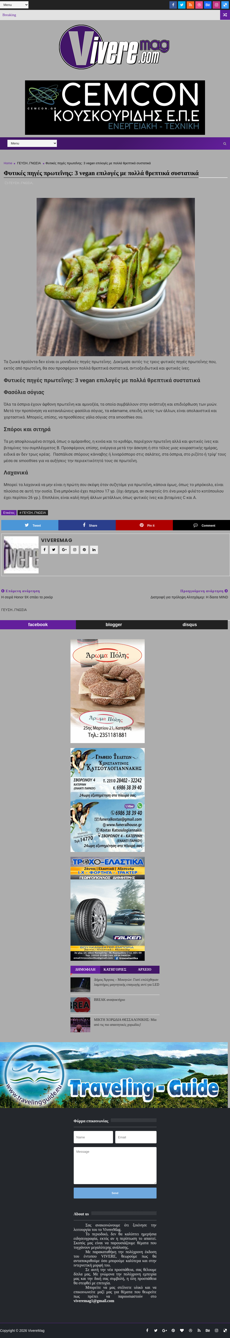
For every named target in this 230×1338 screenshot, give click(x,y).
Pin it (147, 525)
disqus (190, 624)
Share (90, 525)
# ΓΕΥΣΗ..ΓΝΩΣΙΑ (33, 513)
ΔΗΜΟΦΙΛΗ (85, 969)
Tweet (33, 525)
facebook (38, 624)
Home (8, 163)
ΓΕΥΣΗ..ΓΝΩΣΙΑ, (21, 183)
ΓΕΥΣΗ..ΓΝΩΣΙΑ (29, 163)
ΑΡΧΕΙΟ (144, 969)
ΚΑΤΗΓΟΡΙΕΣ (115, 969)
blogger (114, 624)
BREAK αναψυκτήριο (109, 1000)
